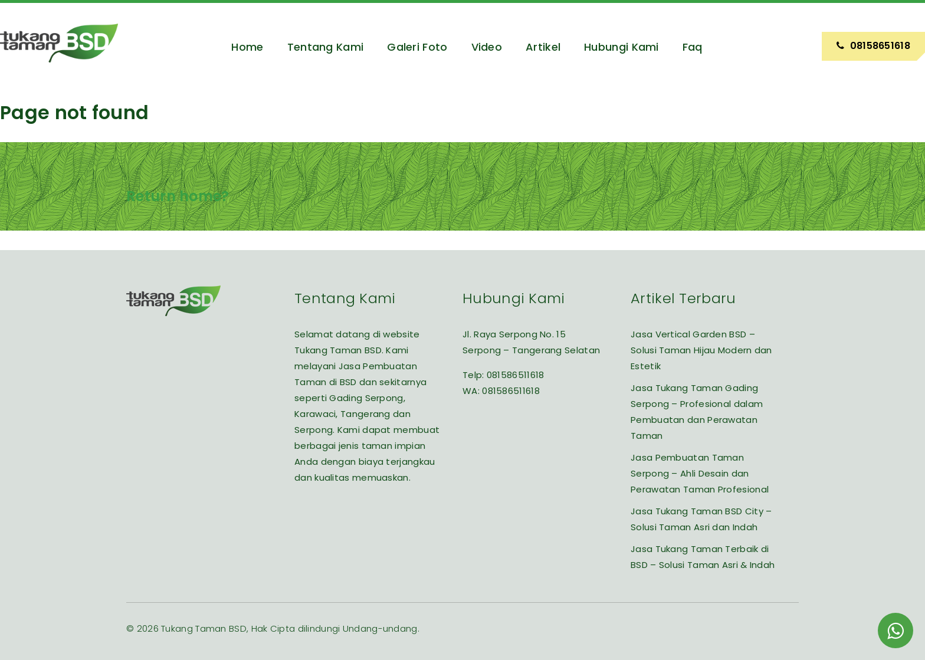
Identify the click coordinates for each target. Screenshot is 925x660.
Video (487, 47)
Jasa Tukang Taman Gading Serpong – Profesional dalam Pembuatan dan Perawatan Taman (697, 412)
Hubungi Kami (621, 47)
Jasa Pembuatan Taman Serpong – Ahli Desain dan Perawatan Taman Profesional (700, 473)
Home (247, 47)
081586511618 (515, 375)
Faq (693, 47)
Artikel (543, 47)
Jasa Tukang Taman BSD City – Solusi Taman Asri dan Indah (701, 519)
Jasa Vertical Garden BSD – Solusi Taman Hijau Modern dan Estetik (701, 350)
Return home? (177, 196)
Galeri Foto (417, 47)
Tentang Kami (325, 47)
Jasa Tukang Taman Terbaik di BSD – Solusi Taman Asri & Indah (703, 557)
